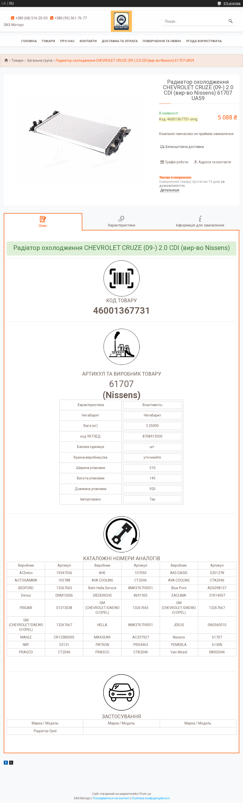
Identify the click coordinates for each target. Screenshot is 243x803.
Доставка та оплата (120, 41)
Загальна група (39, 60)
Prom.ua (145, 794)
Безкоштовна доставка (185, 147)
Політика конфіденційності (151, 798)
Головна (29, 41)
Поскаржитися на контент (111, 798)
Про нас (67, 41)
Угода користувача (204, 41)
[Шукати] (231, 21)
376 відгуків (232, 3)
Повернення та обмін (162, 41)
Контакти (88, 41)
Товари (48, 41)
